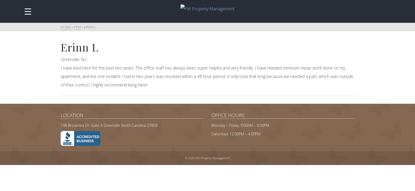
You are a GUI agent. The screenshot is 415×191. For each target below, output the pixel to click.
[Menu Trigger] (28, 11)
